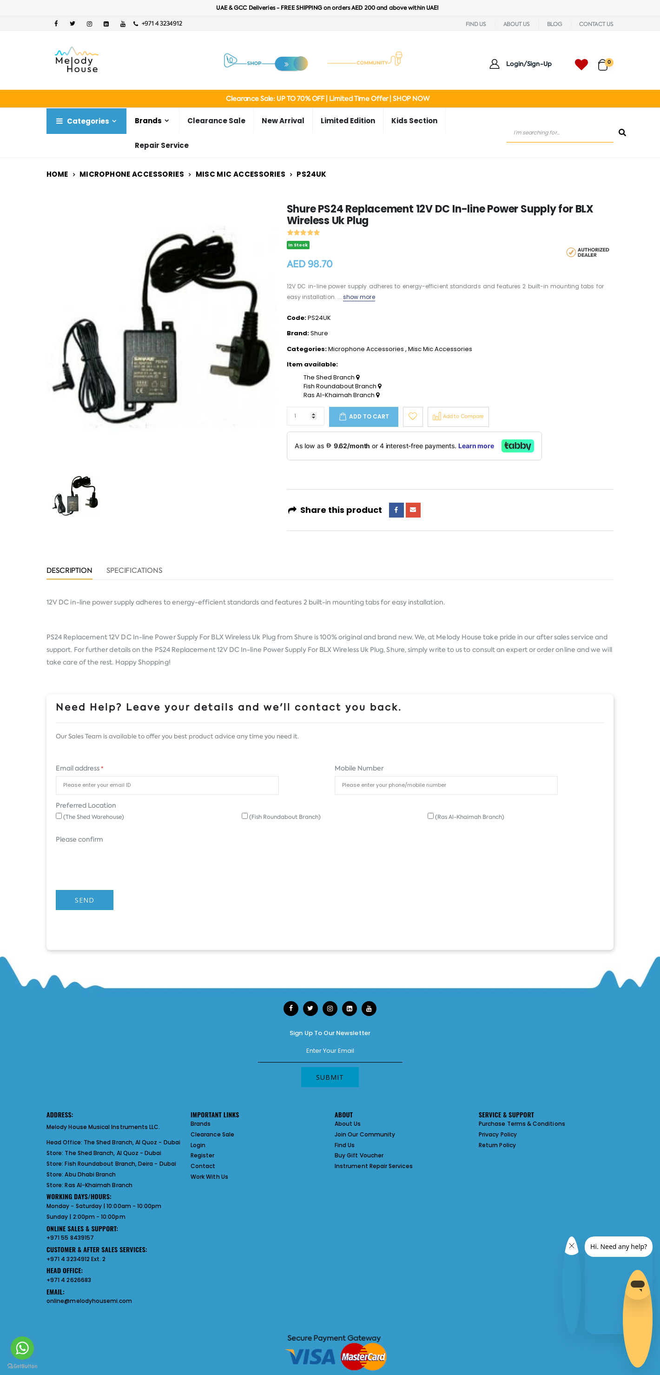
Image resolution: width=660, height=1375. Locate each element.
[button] (606, 60)
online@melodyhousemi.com (89, 1301)
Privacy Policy (498, 1134)
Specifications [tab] (134, 571)
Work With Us (209, 1177)
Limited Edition (348, 121)
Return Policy (497, 1145)
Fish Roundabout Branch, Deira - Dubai (120, 1164)
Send (84, 900)
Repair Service (162, 145)
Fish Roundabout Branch (342, 386)
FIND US (476, 24)
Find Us (345, 1145)
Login (198, 1145)
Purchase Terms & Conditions (522, 1124)
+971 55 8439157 (70, 1238)
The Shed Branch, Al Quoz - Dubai (132, 1142)
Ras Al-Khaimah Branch (341, 395)
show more (359, 297)
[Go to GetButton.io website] (22, 1365)
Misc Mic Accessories (241, 174)
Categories (81, 121)
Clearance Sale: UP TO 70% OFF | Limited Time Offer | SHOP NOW (327, 98)
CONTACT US (596, 24)
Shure (319, 333)
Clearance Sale (216, 121)
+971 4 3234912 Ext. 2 (76, 1259)
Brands (148, 121)
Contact (203, 1166)
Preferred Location (86, 805)
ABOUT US (516, 24)
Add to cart (369, 416)
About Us (348, 1124)
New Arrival (283, 121)
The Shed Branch (331, 377)
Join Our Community (365, 1134)
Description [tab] (69, 571)
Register (203, 1155)
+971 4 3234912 (157, 23)
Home (57, 174)
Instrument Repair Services (374, 1166)
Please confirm (79, 839)
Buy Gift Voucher (359, 1155)
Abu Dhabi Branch (90, 1174)
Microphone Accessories (131, 174)
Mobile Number (359, 768)
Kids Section (414, 121)
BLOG (554, 24)
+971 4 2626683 (68, 1280)
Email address (79, 768)
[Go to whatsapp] (22, 1348)
